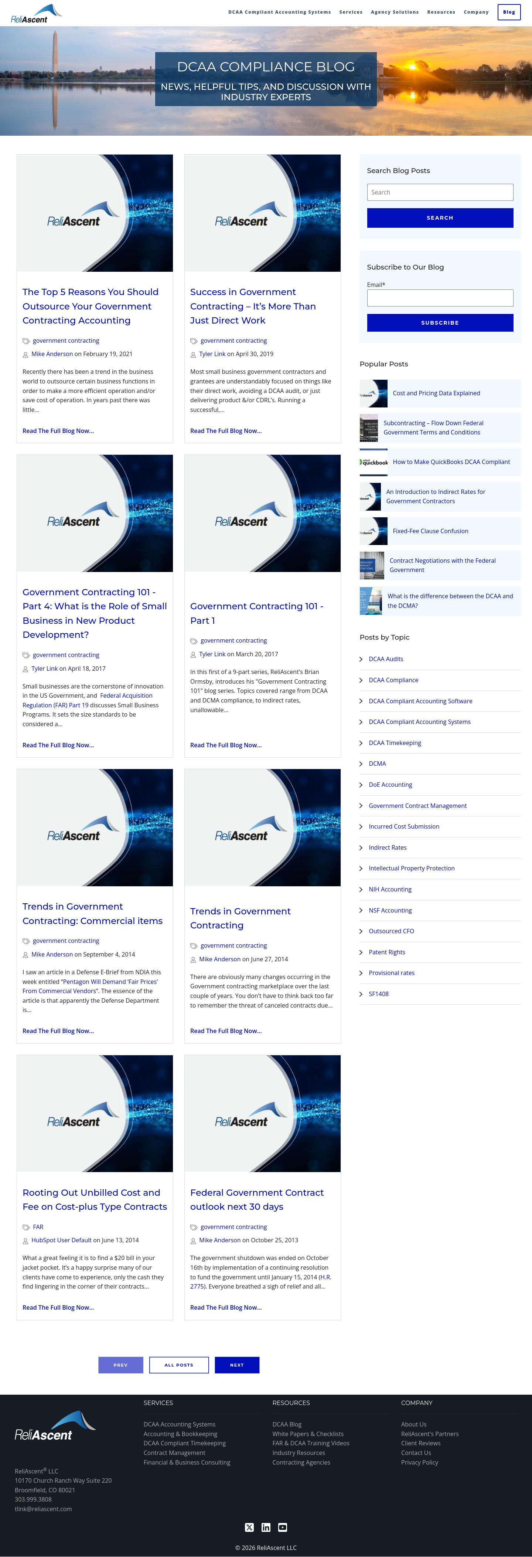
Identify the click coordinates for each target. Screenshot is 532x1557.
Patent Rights (387, 952)
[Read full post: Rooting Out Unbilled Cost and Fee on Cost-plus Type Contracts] (95, 1113)
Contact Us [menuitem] (416, 1453)
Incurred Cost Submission (404, 826)
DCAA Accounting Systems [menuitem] (180, 1424)
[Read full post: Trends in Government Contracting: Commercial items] (95, 827)
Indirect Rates (388, 847)
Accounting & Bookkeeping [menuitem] (181, 1434)
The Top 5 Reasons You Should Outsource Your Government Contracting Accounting (91, 306)
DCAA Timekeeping (395, 743)
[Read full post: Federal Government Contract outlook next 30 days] (263, 1113)
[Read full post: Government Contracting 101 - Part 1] (263, 520)
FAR (38, 1227)
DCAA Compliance (394, 680)
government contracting (66, 340)
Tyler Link (212, 354)
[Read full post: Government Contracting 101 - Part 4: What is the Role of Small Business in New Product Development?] (95, 513)
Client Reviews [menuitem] (421, 1443)
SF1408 (379, 994)
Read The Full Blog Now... (58, 431)
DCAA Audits (386, 659)
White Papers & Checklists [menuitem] (308, 1434)
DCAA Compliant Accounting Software (421, 701)
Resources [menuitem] (441, 12)
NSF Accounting (390, 910)
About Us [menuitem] (414, 1424)
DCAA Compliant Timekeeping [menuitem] (185, 1443)
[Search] (440, 192)
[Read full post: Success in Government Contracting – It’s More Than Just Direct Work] (263, 213)
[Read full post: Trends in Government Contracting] (263, 830)
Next (237, 1364)
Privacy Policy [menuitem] (419, 1462)
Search (440, 217)
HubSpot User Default (61, 1240)
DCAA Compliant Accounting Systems (420, 722)
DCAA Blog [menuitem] (286, 1424)
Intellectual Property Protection (412, 868)
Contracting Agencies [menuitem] (301, 1462)
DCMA (377, 763)
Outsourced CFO (392, 931)
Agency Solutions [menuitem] (395, 12)
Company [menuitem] (476, 12)
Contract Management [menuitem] (174, 1453)
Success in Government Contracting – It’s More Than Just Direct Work (253, 306)
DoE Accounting (390, 785)
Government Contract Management (418, 806)
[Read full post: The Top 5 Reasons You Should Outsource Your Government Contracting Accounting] (95, 213)
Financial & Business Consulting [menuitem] (187, 1462)
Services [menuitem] (351, 12)
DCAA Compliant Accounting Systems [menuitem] (279, 12)
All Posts (178, 1364)
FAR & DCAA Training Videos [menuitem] (310, 1443)
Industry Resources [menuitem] (298, 1453)
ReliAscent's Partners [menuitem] (430, 1434)
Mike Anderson (52, 354)
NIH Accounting (390, 889)
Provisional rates (392, 973)
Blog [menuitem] (509, 12)
